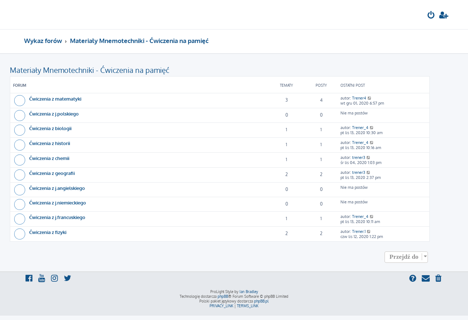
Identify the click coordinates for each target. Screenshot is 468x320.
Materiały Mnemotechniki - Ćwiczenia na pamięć (89, 70)
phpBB (223, 296)
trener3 (358, 157)
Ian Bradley (248, 291)
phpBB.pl (261, 301)
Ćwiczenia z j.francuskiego (57, 217)
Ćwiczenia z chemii (49, 158)
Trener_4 (360, 127)
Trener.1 (359, 231)
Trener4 (359, 98)
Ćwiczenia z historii (49, 143)
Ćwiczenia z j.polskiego (54, 113)
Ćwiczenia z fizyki (47, 232)
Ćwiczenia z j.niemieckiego (57, 202)
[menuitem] (431, 16)
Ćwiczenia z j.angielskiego (57, 188)
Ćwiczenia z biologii (50, 128)
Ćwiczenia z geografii (52, 173)
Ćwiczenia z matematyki (55, 98)
